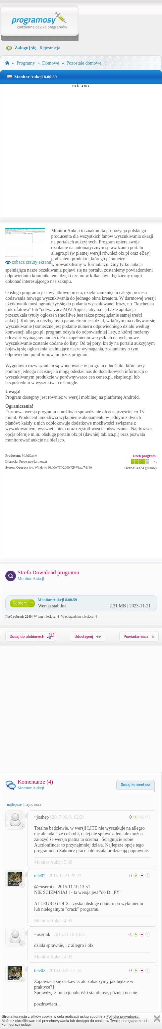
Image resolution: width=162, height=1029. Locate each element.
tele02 (39, 875)
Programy (26, 63)
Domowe (50, 63)
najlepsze (14, 804)
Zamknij (157, 1018)
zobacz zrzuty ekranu (28, 262)
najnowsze (33, 804)
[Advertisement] (63, 150)
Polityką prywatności (122, 1016)
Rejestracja (50, 47)
